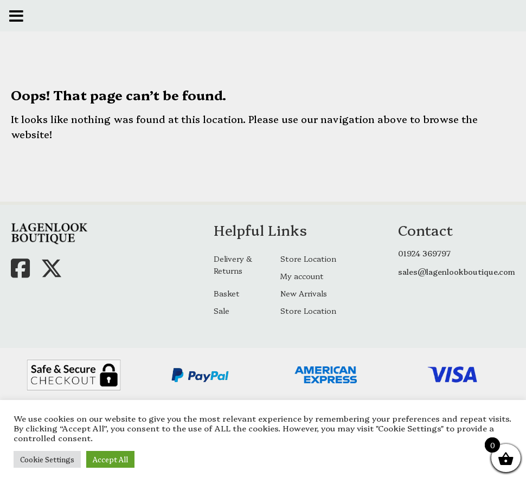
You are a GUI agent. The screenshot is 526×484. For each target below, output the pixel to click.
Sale (221, 310)
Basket (227, 293)
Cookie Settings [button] (47, 459)
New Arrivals (303, 293)
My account (302, 275)
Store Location (308, 258)
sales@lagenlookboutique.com (456, 271)
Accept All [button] (110, 459)
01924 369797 (424, 253)
